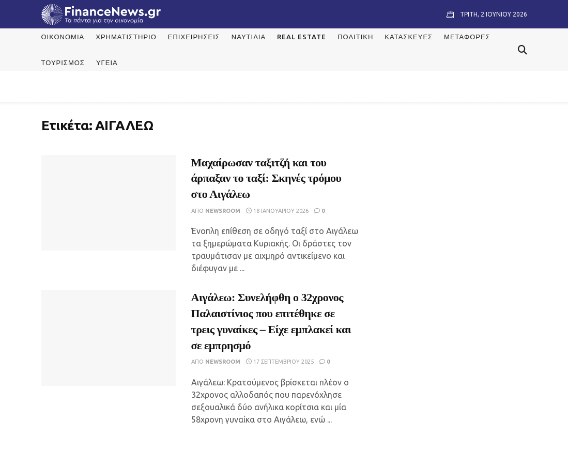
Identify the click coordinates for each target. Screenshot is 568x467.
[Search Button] (522, 50)
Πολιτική (355, 36)
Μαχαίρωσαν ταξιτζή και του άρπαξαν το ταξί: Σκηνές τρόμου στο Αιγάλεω (266, 178)
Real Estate (301, 36)
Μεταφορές (467, 36)
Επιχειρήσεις (194, 36)
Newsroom (222, 211)
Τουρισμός (63, 62)
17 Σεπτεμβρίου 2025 (280, 362)
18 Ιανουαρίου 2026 (277, 211)
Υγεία (107, 62)
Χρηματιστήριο (126, 36)
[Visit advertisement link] (455, 189)
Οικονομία (63, 36)
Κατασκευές (409, 36)
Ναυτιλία (249, 36)
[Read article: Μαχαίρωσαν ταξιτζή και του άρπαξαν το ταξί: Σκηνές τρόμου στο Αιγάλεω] (108, 203)
